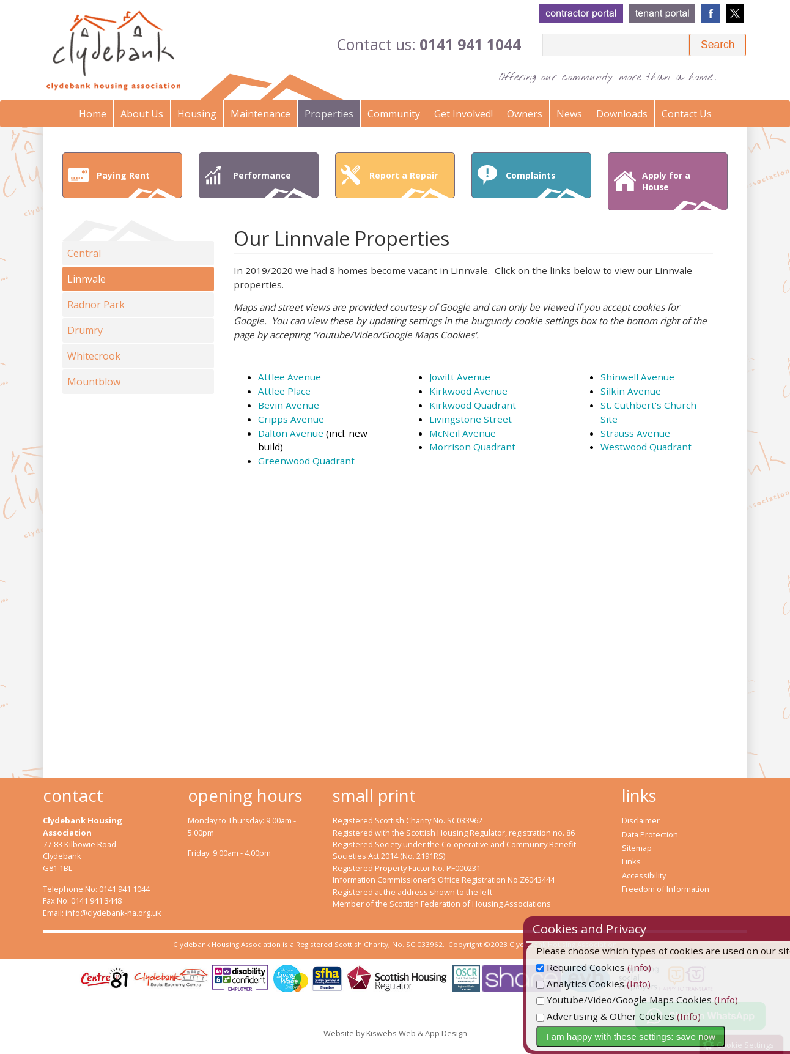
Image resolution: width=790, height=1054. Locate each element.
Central (84, 253)
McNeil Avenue (462, 433)
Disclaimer (641, 820)
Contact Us (687, 114)
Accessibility (644, 875)
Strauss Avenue (635, 433)
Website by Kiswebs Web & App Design (395, 1033)
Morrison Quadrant (472, 446)
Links (631, 861)
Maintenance (260, 114)
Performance (272, 183)
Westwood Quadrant (646, 446)
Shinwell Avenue (637, 377)
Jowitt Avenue (459, 377)
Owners (524, 114)
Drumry (85, 330)
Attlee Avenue (289, 377)
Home (92, 114)
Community (393, 114)
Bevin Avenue (288, 405)
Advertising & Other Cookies (628, 1016)
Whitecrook (93, 356)
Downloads (622, 114)
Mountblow (93, 381)
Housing (196, 114)
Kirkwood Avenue (468, 391)
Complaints (545, 183)
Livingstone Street (470, 419)
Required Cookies (603, 967)
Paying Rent (136, 183)
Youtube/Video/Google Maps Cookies (646, 999)
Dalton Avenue (290, 433)
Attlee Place (284, 391)
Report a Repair (409, 183)
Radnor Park (96, 304)
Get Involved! (463, 114)
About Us (141, 114)
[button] (717, 45)
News (569, 114)
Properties (329, 114)
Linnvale (86, 279)
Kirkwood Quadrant (472, 405)
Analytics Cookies (603, 984)
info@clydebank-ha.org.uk (113, 912)
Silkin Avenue (630, 391)
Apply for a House (682, 189)
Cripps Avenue (291, 419)
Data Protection (650, 834)
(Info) (662, 967)
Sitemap (637, 847)
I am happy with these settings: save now (653, 1036)
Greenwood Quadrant (306, 461)
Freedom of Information (665, 888)
